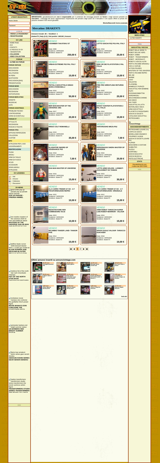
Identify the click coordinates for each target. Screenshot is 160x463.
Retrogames (134, 118)
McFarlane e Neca (136, 107)
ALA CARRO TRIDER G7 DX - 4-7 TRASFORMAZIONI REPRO (62, 190)
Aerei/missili (134, 95)
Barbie (131, 77)
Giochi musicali (135, 156)
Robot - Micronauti (137, 59)
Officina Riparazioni (17, 133)
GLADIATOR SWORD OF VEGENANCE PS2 (58, 148)
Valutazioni (13, 73)
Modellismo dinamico (138, 134)
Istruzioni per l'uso (17, 144)
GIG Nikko (133, 100)
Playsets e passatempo (139, 111)
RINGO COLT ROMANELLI (59, 127)
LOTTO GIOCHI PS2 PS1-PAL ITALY (111, 43)
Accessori (13, 165)
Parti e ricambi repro (138, 73)
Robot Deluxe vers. (137, 52)
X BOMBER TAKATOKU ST (59, 43)
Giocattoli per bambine (139, 89)
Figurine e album (136, 136)
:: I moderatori (15, 52)
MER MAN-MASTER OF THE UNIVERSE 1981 (60, 107)
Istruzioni (13, 170)
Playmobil (133, 84)
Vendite (12, 100)
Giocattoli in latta (137, 105)
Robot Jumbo (134, 55)
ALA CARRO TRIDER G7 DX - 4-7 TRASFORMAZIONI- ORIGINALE (110, 190)
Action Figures (135, 68)
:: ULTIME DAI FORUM (16, 62)
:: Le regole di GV (16, 50)
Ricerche (13, 102)
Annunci (68, 36)
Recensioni (13, 70)
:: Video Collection (17, 56)
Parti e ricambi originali (139, 64)
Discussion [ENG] (16, 80)
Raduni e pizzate (15, 127)
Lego (131, 80)
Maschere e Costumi (137, 145)
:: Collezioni (14, 54)
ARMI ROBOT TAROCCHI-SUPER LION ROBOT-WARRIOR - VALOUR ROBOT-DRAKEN (110, 211)
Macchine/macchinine (138, 98)
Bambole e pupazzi (136, 86)
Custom (12, 138)
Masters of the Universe (139, 71)
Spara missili (14, 167)
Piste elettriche (136, 158)
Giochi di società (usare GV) (139, 139)
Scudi (11, 162)
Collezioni (13, 135)
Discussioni (14, 68)
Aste (11, 105)
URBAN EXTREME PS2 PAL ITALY (62, 64)
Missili (11, 155)
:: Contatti (13, 47)
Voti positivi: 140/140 (56, 36)
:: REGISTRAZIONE (16, 36)
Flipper (132, 143)
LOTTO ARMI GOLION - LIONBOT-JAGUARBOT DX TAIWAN (110, 169)
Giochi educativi (136, 154)
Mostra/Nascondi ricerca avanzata (115, 23)
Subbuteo (133, 147)
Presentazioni (15, 83)
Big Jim (131, 75)
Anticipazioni (14, 94)
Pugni (11, 152)
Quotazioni (13, 78)
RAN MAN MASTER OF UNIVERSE (62, 168)
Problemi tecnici (16, 111)
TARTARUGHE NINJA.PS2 (107, 127)
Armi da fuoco (15, 160)
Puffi (131, 91)
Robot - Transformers (138, 57)
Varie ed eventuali (17, 116)
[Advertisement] (104, 6)
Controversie (15, 113)
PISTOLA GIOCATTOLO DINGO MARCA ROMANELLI (61, 86)
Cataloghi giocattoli (138, 116)
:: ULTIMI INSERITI (135, 38)
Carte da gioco (135, 132)
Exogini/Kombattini (137, 93)
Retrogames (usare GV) (139, 129)
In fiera (12, 75)
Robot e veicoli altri (137, 61)
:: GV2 (11, 45)
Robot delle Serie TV (138, 50)
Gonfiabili (133, 152)
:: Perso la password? (18, 34)
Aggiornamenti (15, 146)
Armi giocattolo (136, 109)
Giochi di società (136, 114)
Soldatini (133, 82)
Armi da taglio (15, 157)
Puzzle (132, 149)
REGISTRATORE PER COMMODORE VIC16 (57, 211)
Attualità (13, 122)
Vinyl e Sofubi (135, 66)
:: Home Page (14, 43)
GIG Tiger (133, 102)
